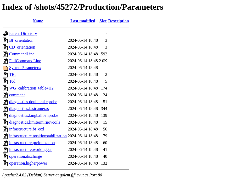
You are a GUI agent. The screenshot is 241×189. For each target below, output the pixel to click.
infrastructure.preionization (32, 142)
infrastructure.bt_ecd (26, 129)
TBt (12, 74)
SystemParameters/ (25, 67)
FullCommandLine (25, 61)
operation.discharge (25, 156)
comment (17, 95)
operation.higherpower (28, 163)
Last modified (82, 21)
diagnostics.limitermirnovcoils (34, 122)
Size (103, 21)
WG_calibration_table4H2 (31, 88)
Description (118, 21)
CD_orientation (22, 47)
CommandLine (21, 54)
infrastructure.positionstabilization (38, 136)
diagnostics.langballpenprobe (33, 115)
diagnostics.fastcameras (29, 108)
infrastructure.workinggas (30, 149)
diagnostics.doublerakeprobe (33, 101)
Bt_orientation (21, 40)
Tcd (12, 81)
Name (38, 21)
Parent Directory (23, 33)
